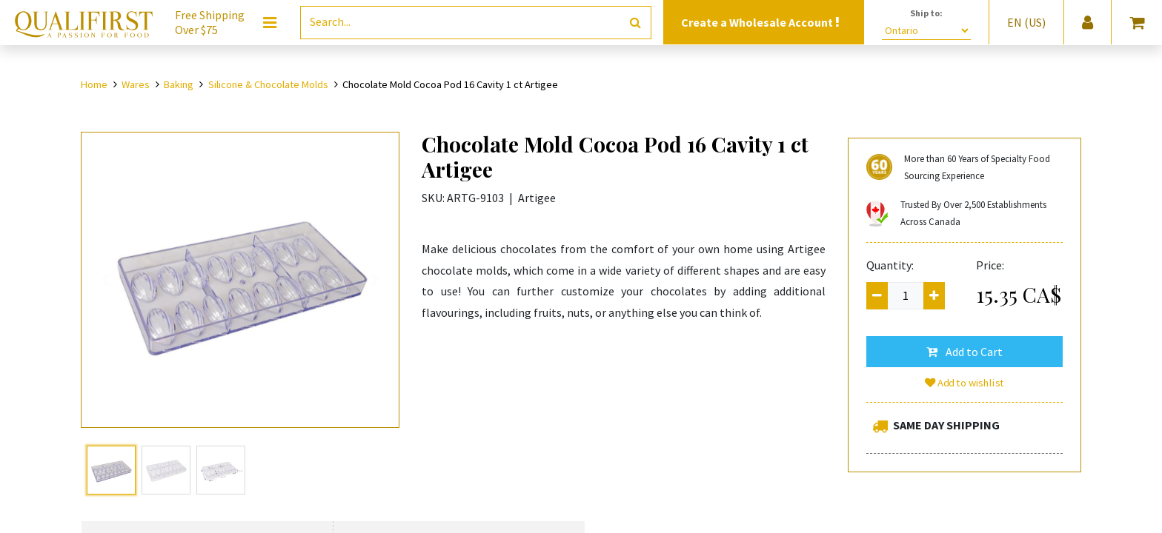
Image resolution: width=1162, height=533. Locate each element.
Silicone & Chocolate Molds (268, 84)
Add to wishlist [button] (965, 382)
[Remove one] (877, 295)
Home (94, 84)
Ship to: (926, 13)
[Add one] (934, 295)
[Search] (635, 22)
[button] (964, 351)
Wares (136, 84)
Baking (178, 84)
